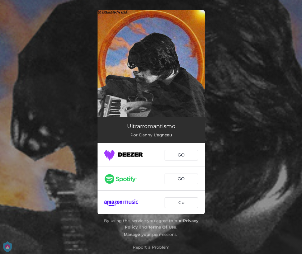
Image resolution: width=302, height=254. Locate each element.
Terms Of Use (162, 227)
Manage (132, 234)
